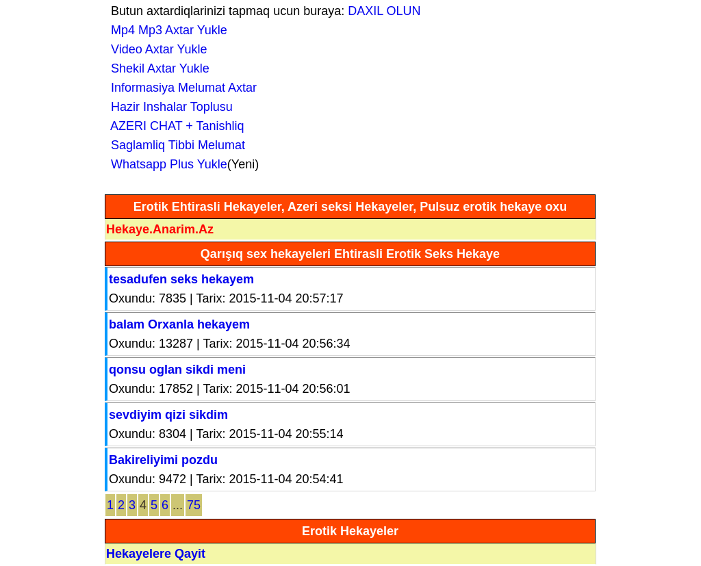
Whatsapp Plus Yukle (165, 164)
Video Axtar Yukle (155, 49)
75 (194, 505)
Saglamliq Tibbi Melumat (174, 145)
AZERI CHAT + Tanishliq (174, 126)
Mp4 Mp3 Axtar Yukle (165, 30)
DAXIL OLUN (384, 11)
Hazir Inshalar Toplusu (168, 107)
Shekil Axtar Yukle (156, 68)
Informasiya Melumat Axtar (180, 87)
